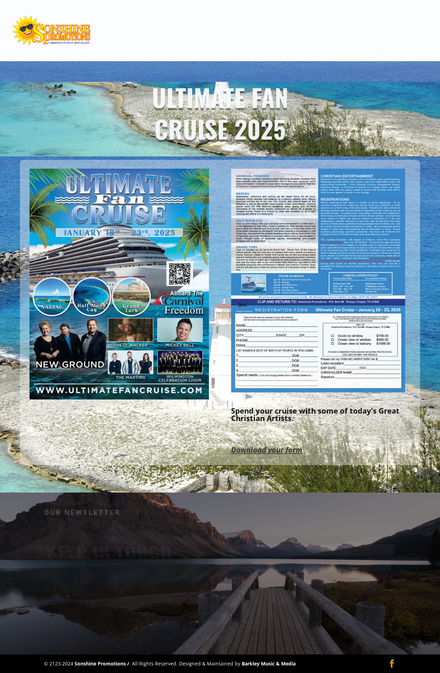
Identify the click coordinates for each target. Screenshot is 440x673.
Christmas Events (295, 32)
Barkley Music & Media (269, 663)
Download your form (262, 436)
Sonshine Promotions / (102, 663)
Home (242, 32)
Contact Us (364, 32)
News (404, 32)
